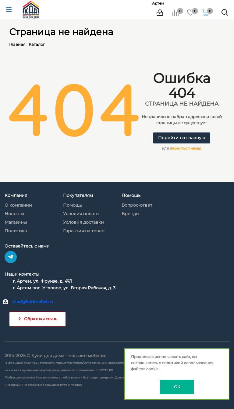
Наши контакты (22, 274)
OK (177, 386)
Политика (16, 230)
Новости (14, 213)
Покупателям (78, 195)
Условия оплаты (81, 213)
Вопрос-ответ (137, 205)
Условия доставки (83, 222)
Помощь (72, 205)
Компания (16, 195)
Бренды (130, 213)
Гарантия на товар (84, 230)
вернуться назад (185, 148)
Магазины (16, 222)
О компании (18, 205)
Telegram (11, 257)
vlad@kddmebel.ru (33, 301)
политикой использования (187, 362)
